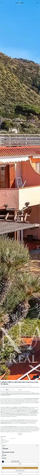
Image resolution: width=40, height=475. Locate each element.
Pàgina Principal (2, 385)
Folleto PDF (20, 473)
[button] (36, 445)
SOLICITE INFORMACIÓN (20, 467)
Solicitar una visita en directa (20, 470)
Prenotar (20, 463)
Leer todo (20, 433)
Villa (6, 385)
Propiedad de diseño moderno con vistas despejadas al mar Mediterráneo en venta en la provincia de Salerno (20, 385)
